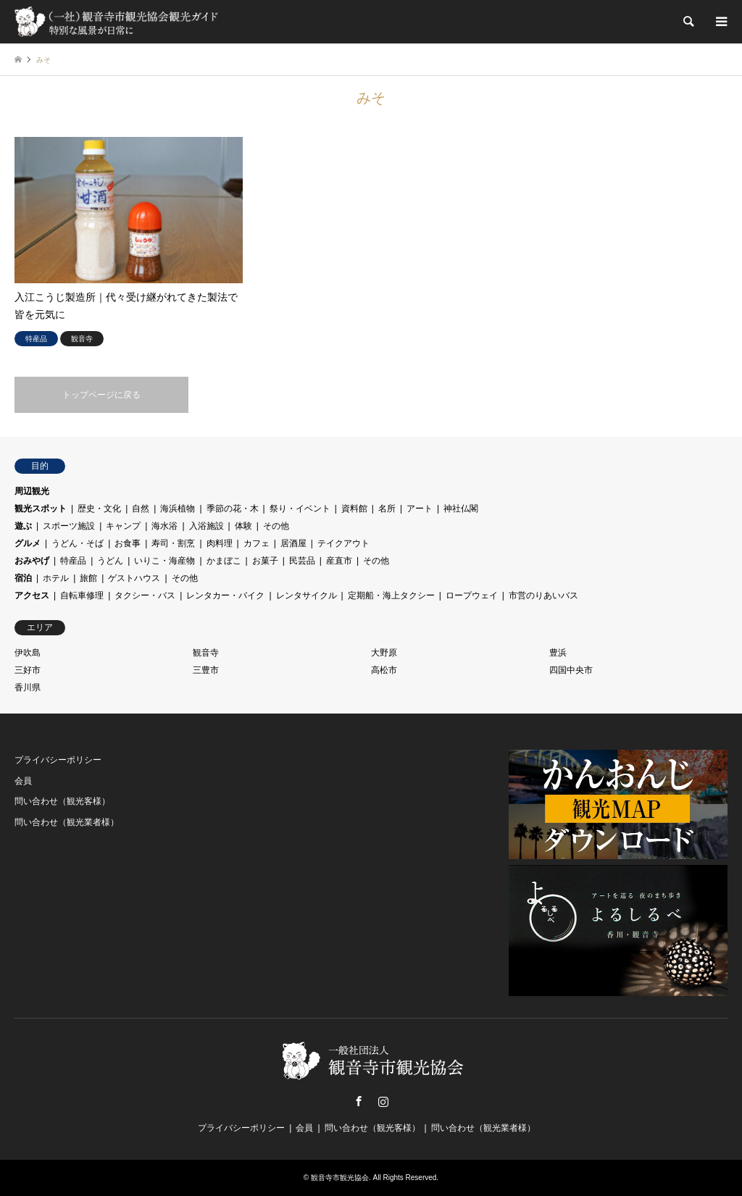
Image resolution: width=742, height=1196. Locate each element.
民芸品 (302, 561)
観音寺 (206, 653)
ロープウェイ (472, 595)
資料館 (354, 508)
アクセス (31, 595)
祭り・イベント (300, 508)
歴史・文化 (99, 508)
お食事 (127, 543)
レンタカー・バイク (225, 595)
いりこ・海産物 (164, 561)
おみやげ (31, 561)
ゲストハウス (134, 578)
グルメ (27, 543)
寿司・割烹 (173, 543)
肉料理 (220, 543)
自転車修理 (82, 595)
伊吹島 (27, 653)
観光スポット (40, 508)
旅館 (88, 578)
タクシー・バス (144, 595)
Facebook (359, 1101)
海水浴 (164, 526)
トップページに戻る (101, 395)
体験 (243, 526)
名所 (387, 508)
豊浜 (558, 653)
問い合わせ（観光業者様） (66, 822)
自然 (140, 508)
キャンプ (123, 526)
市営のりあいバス (543, 595)
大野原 (384, 653)
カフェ (256, 543)
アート (420, 508)
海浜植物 (177, 508)
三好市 (27, 670)
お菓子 (265, 561)
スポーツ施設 (69, 526)
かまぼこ (224, 561)
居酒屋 (293, 543)
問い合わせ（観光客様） (62, 801)
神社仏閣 (460, 508)
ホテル (56, 578)
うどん (110, 561)
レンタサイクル (306, 595)
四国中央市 (571, 670)
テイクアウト (343, 543)
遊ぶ (23, 526)
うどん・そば (77, 543)
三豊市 (206, 670)
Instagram (383, 1101)
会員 (23, 781)
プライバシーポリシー (57, 760)
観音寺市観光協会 (340, 1178)
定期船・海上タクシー (391, 595)
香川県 (27, 687)
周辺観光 (31, 491)
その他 (276, 526)
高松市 (384, 670)
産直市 (339, 561)
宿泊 (23, 578)
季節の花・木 (233, 508)
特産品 (73, 561)
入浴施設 (206, 526)
